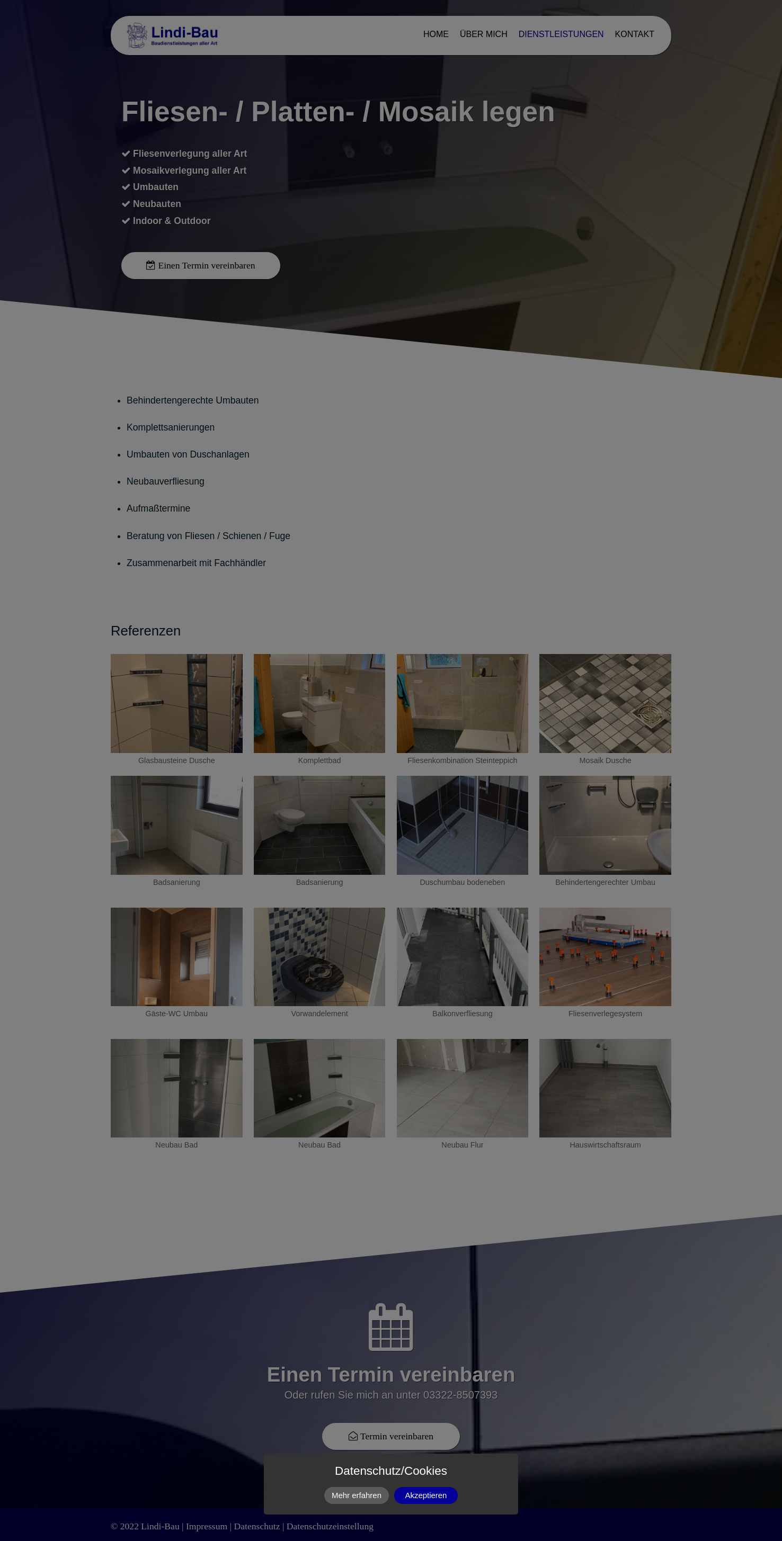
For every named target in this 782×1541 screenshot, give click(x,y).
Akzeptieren (426, 1495)
